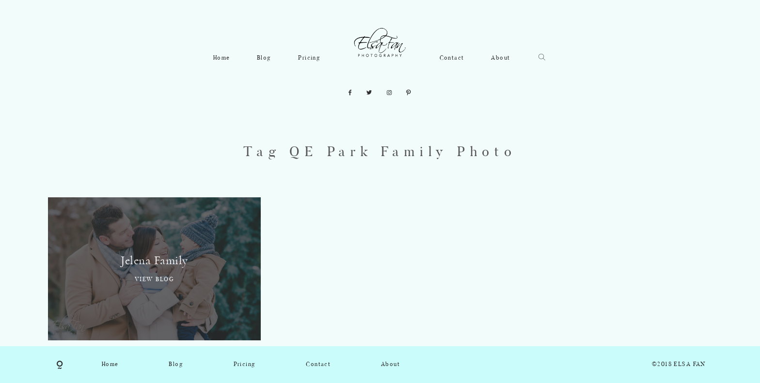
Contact (452, 58)
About (500, 58)
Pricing (309, 58)
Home (221, 58)
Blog (264, 58)
